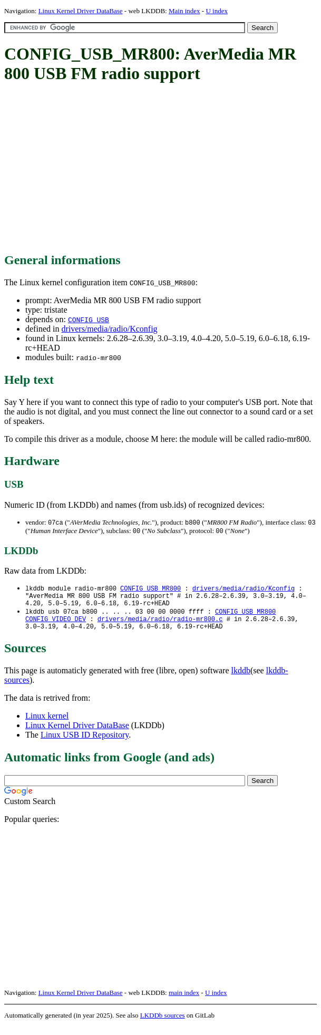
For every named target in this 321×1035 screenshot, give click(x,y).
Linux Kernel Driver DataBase (80, 11)
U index (217, 11)
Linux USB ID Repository (85, 743)
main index (184, 1001)
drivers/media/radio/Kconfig (109, 328)
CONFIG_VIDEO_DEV (55, 625)
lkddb (240, 678)
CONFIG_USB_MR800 (150, 589)
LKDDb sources (162, 1024)
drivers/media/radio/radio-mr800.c (160, 625)
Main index (184, 11)
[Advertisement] (162, 169)
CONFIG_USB (88, 319)
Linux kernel (47, 724)
